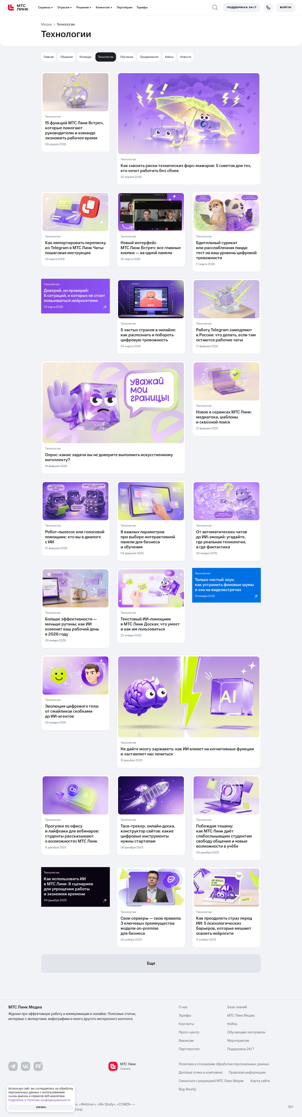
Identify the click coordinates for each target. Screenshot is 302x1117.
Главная (49, 57)
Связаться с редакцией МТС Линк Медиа (211, 1080)
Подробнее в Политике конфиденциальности (39, 1100)
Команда (85, 57)
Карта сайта (260, 1080)
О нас (183, 1007)
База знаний (237, 1007)
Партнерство (189, 1049)
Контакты (186, 1023)
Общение (66, 57)
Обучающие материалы (246, 1032)
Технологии (105, 57)
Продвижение (149, 57)
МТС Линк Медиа (240, 1015)
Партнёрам (124, 7)
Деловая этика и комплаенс (201, 1072)
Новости (185, 57)
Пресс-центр (189, 1032)
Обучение (126, 57)
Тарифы (142, 7)
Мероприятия (238, 1040)
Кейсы (169, 57)
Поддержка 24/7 (240, 1049)
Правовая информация (247, 1072)
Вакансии (186, 1040)
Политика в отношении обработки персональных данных (224, 1064)
